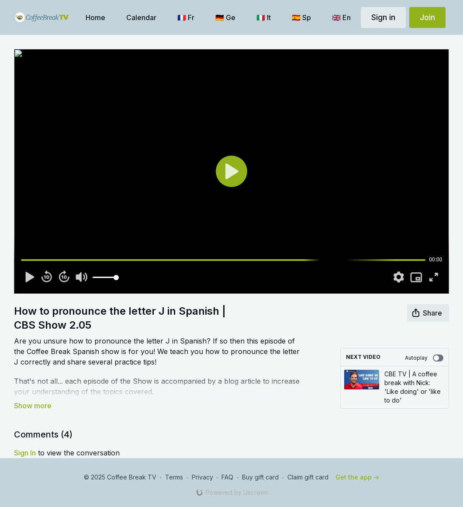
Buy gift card (260, 477)
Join (427, 17)
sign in (25, 452)
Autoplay (424, 357)
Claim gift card (307, 477)
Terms (174, 477)
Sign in (383, 17)
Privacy (202, 477)
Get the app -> (357, 477)
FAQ (227, 477)
